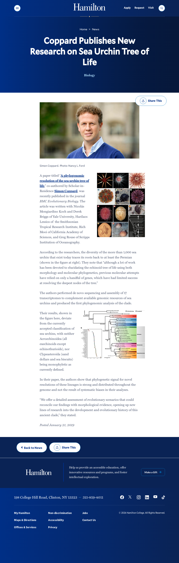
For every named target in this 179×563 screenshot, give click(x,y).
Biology (89, 75)
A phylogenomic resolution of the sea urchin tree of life (64, 180)
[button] (17, 8)
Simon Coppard (65, 190)
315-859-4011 (93, 497)
